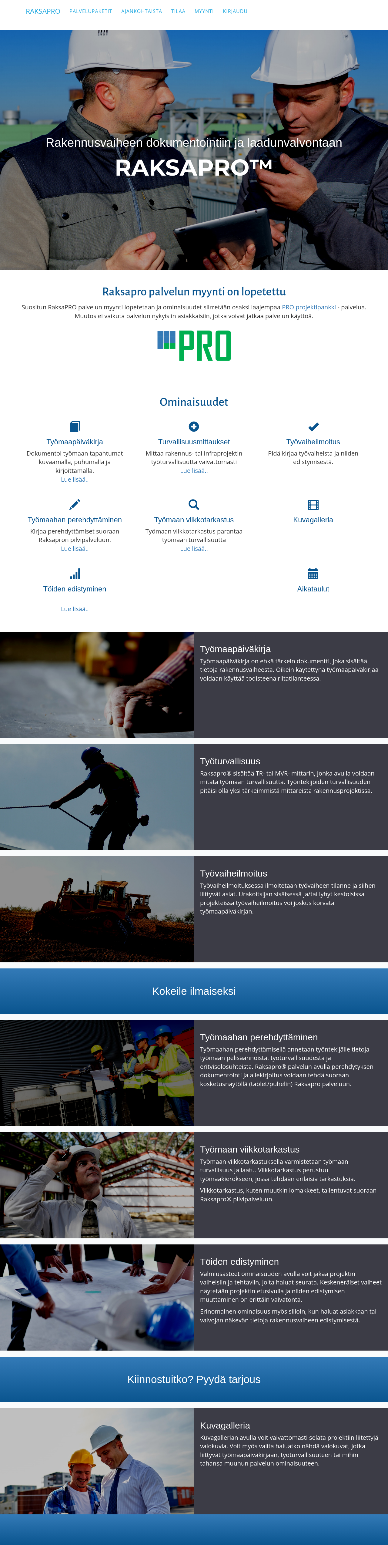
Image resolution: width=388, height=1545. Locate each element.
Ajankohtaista (149, 15)
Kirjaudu (243, 15)
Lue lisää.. (75, 479)
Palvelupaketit (99, 15)
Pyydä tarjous (228, 1379)
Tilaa (186, 15)
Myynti (212, 15)
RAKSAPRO (47, 15)
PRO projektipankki (309, 307)
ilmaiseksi (213, 991)
